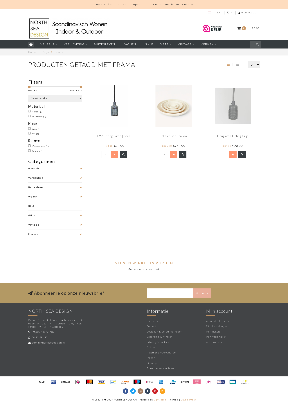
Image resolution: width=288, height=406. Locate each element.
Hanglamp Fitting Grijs (233, 136)
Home (32, 52)
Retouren (152, 347)
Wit (35, 133)
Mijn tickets (213, 331)
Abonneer (201, 293)
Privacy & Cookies (158, 342)
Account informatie (218, 321)
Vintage (185, 44)
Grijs (36, 128)
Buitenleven (104, 44)
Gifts (164, 44)
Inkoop (151, 357)
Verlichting (74, 44)
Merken (207, 44)
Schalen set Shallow (174, 136)
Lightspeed (160, 399)
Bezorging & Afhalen (160, 336)
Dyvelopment (188, 399)
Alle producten (215, 342)
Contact (151, 326)
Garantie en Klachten (160, 368)
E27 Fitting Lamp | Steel (114, 136)
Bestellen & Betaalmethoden (164, 331)
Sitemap (152, 363)
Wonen (130, 44)
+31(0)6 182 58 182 (42, 332)
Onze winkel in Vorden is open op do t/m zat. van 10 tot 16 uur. (142, 4)
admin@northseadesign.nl (48, 342)
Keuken (38, 151)
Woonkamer (40, 146)
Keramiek (39, 116)
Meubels (47, 44)
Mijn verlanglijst (216, 336)
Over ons (152, 321)
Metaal (38, 111)
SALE (149, 44)
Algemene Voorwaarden (162, 352)
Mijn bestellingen (217, 326)
